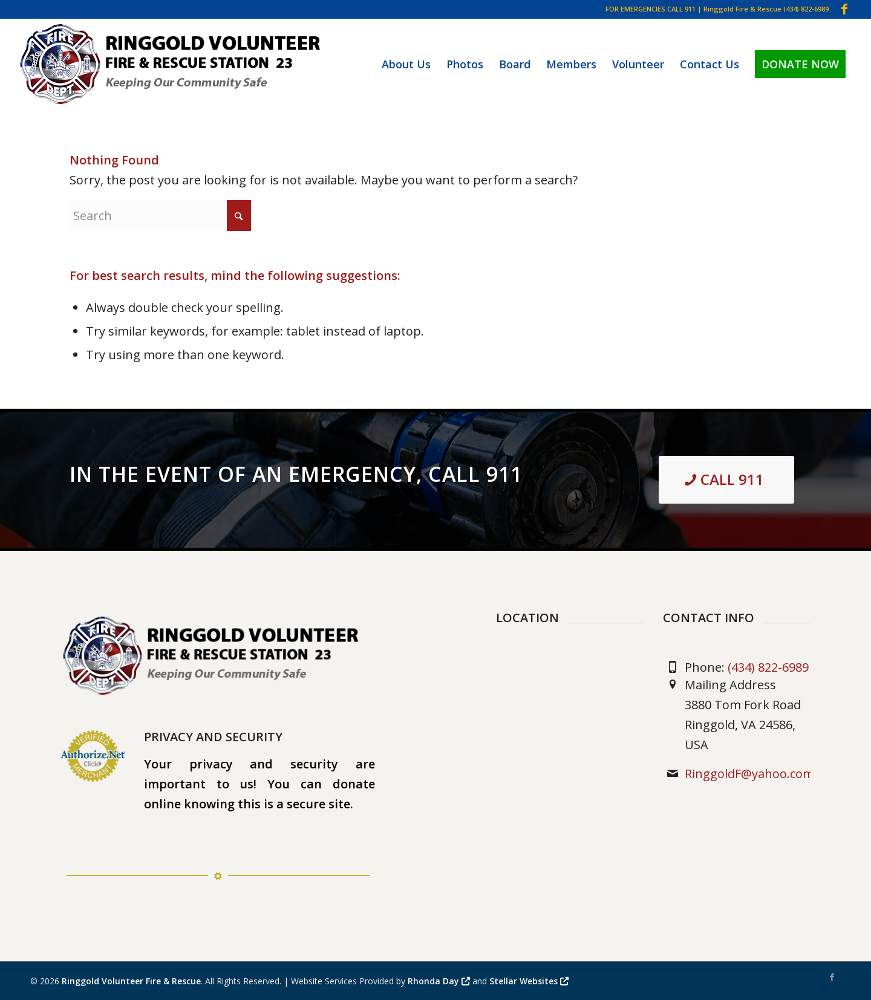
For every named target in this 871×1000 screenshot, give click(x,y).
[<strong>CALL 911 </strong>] (726, 480)
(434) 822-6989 (806, 8)
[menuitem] (406, 64)
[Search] (160, 215)
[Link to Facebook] (844, 9)
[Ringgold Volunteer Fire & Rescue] (173, 64)
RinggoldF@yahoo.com (749, 773)
